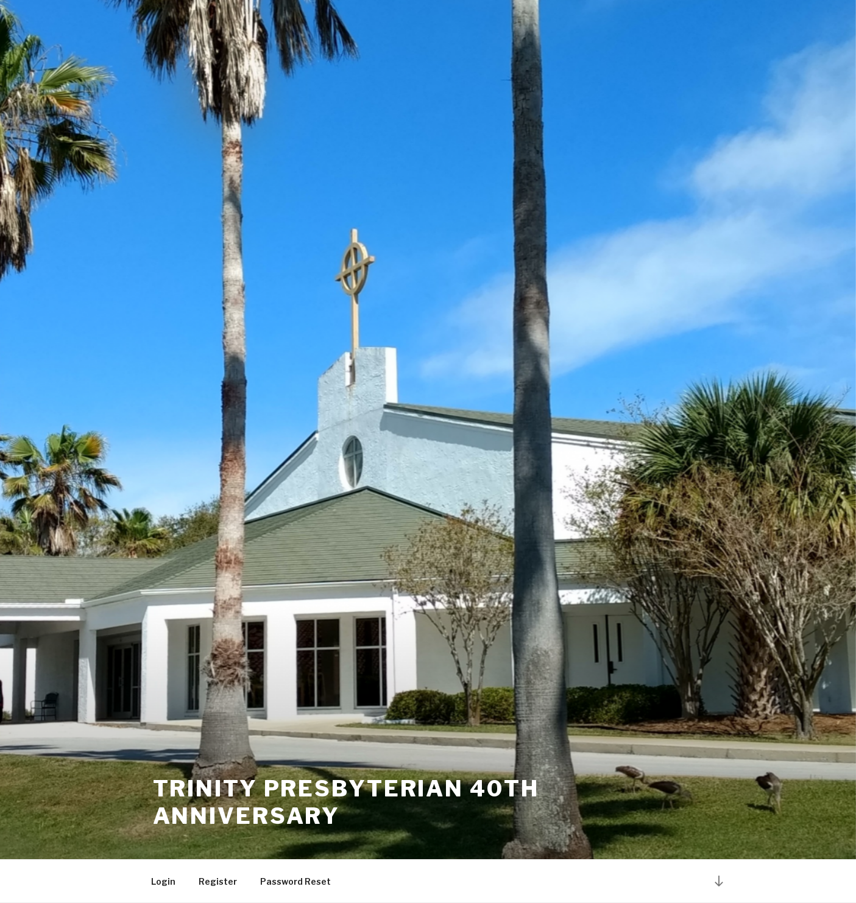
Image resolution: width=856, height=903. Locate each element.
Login (163, 881)
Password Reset (295, 881)
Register (218, 881)
